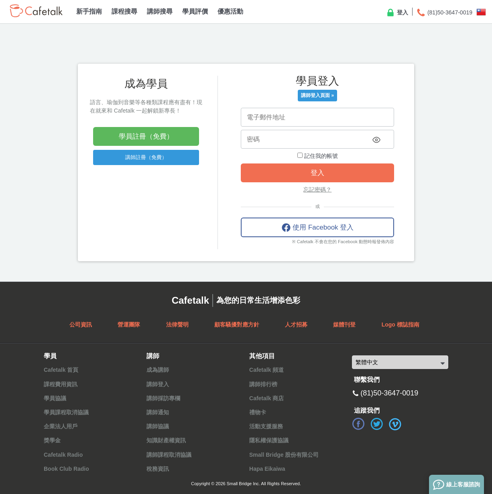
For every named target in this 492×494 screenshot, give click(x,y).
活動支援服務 (266, 426)
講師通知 (157, 412)
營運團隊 (129, 324)
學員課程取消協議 (66, 412)
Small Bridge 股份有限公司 (284, 455)
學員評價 (195, 11)
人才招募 (296, 324)
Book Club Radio (66, 469)
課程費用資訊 (60, 384)
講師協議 (157, 426)
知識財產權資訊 (166, 440)
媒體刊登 (344, 324)
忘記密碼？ (317, 189)
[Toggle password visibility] (376, 140)
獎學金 (52, 440)
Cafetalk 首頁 (61, 370)
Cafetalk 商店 (266, 398)
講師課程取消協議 (168, 455)
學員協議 (55, 398)
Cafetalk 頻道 (266, 370)
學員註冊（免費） (146, 136)
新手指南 (89, 11)
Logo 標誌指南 (400, 324)
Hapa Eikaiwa (267, 469)
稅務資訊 (157, 469)
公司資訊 (80, 324)
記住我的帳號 (317, 156)
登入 (397, 13)
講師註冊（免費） (146, 157)
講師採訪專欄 (163, 398)
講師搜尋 (160, 11)
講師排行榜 (263, 384)
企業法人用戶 (60, 426)
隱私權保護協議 (269, 440)
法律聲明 (177, 324)
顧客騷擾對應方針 (236, 324)
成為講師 (157, 370)
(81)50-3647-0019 (444, 13)
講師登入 (157, 384)
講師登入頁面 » (317, 95)
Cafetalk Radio (63, 455)
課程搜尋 (124, 11)
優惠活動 (230, 11)
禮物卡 (257, 412)
